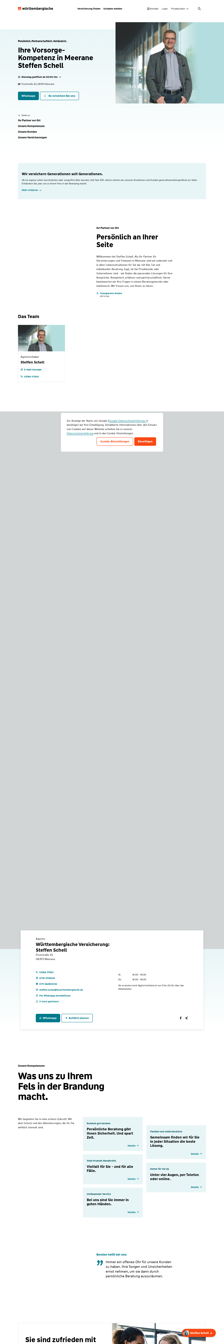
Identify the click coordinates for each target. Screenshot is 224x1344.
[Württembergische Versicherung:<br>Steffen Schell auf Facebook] (180, 1018)
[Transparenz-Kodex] (109, 294)
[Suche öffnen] (196, 9)
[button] (29, 120)
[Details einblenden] (133, 1145)
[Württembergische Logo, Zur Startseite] (35, 9)
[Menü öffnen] (204, 9)
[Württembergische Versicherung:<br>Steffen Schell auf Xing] (186, 1018)
